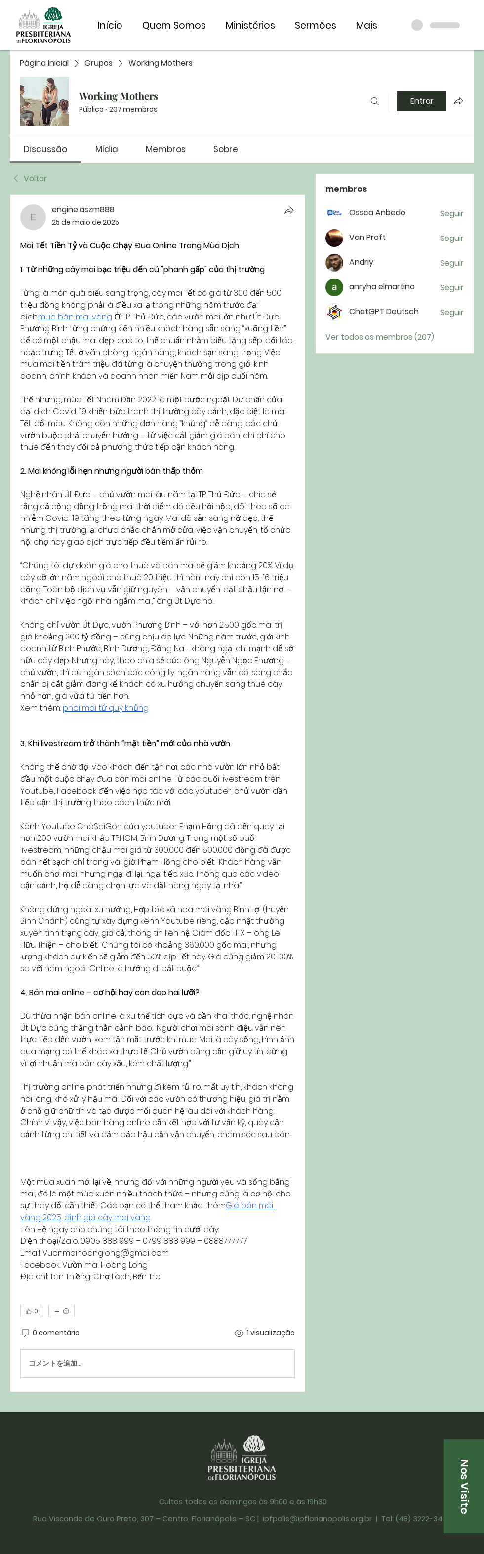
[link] (45, 149)
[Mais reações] (61, 1311)
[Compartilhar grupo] (458, 101)
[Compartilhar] (289, 210)
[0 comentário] (50, 1333)
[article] (157, 793)
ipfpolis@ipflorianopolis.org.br (317, 1519)
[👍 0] (31, 1311)
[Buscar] (375, 101)
